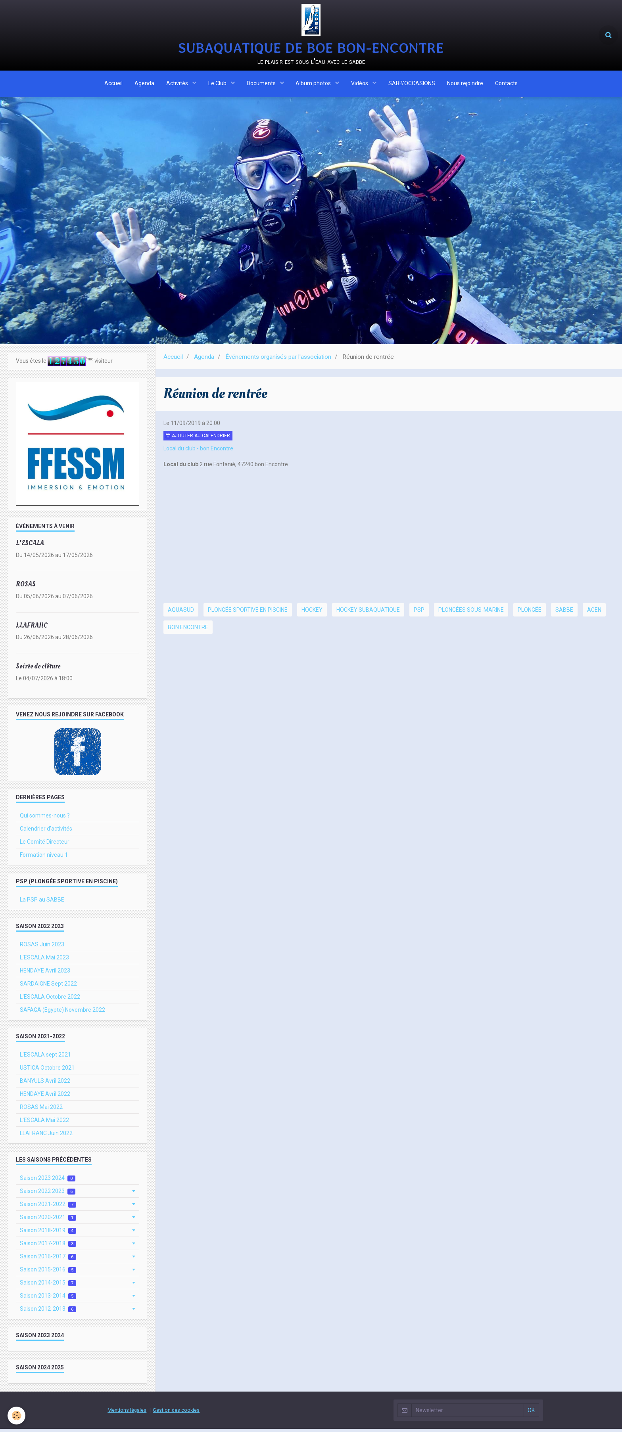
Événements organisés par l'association (278, 360)
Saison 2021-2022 (48, 1207)
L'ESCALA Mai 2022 (44, 1123)
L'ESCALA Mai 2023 (44, 960)
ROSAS (26, 587)
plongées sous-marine (471, 613)
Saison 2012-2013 (48, 1312)
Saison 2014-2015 (48, 1286)
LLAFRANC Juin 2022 (46, 1136)
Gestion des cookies (176, 1413)
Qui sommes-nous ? (45, 819)
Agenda (144, 84)
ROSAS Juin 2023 (42, 947)
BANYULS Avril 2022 (45, 1084)
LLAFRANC (32, 628)
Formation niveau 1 (44, 858)
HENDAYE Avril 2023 (45, 974)
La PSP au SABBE (42, 903)
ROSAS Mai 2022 (41, 1110)
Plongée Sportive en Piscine (248, 613)
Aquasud (181, 613)
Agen (594, 613)
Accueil (113, 84)
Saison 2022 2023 (47, 1194)
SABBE (564, 613)
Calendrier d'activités (46, 832)
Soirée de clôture (38, 669)
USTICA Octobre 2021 (47, 1071)
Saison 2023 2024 (47, 1181)
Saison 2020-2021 (48, 1220)
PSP (419, 613)
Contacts (506, 84)
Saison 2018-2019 (48, 1233)
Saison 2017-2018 (48, 1246)
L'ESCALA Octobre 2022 (50, 1000)
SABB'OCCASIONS (412, 84)
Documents (262, 84)
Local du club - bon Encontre (198, 451)
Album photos (314, 84)
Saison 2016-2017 (48, 1259)
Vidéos (360, 84)
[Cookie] (17, 1415)
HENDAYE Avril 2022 (45, 1097)
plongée (529, 613)
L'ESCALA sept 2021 (45, 1058)
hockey (312, 613)
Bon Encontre (188, 630)
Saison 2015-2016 (48, 1272)
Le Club (218, 84)
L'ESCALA (30, 546)
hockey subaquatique (368, 613)
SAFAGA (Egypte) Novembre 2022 (62, 1013)
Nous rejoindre (465, 84)
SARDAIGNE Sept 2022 (48, 987)
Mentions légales (127, 1413)
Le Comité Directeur (44, 845)
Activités (177, 84)
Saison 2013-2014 (48, 1299)
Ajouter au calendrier (198, 439)
